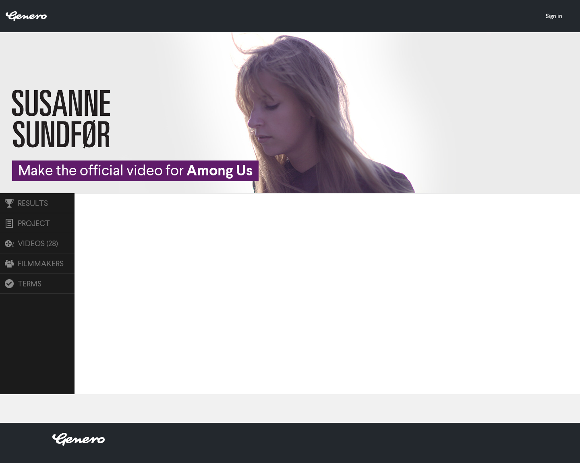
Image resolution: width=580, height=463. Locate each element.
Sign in (554, 15)
